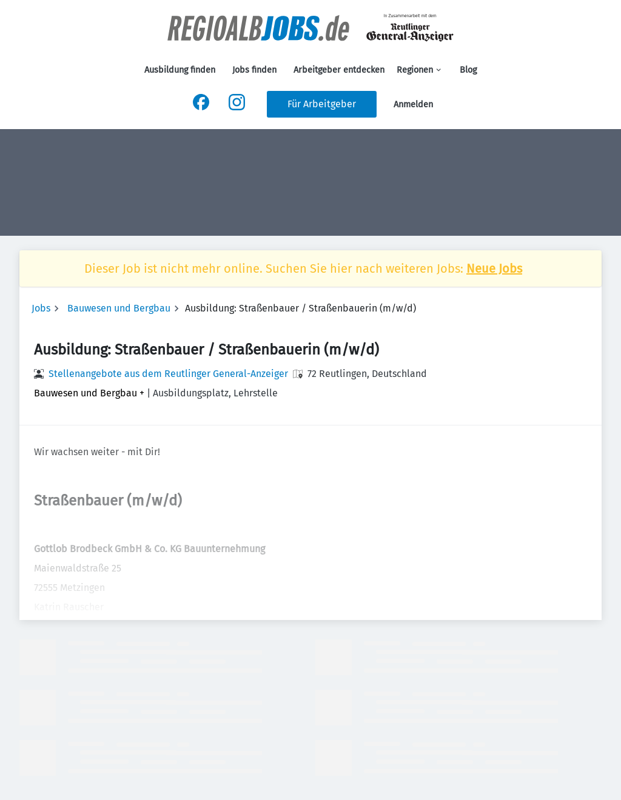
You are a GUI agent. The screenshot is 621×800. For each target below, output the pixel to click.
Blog (468, 70)
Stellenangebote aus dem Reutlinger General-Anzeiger (168, 373)
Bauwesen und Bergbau (118, 308)
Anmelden (413, 104)
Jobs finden (254, 70)
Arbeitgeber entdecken (339, 70)
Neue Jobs (494, 268)
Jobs (41, 308)
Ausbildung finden (179, 70)
